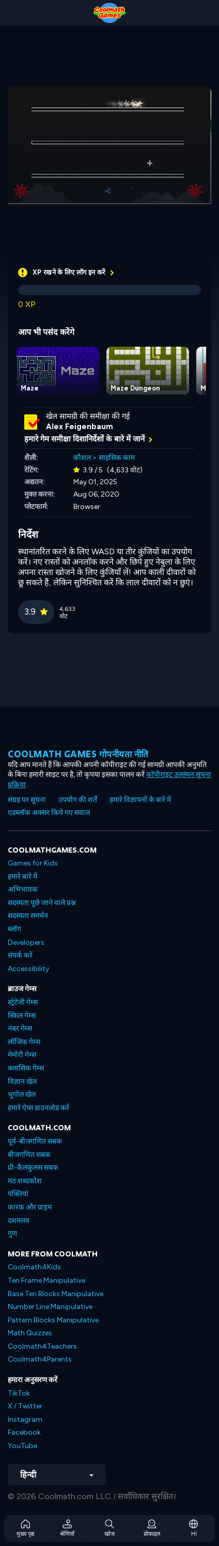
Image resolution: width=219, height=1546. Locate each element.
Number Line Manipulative (50, 1306)
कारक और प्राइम (30, 1207)
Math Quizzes (30, 1333)
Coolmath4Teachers (42, 1346)
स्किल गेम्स (22, 1015)
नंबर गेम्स (20, 1028)
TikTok (19, 1393)
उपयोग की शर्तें (77, 799)
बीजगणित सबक (29, 1154)
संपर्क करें (20, 955)
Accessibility (28, 968)
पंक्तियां (18, 1194)
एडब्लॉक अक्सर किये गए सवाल (49, 812)
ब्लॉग (14, 929)
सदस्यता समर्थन (28, 915)
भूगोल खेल (22, 1094)
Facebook (24, 1432)
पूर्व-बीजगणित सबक (35, 1141)
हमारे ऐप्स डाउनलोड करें (38, 1107)
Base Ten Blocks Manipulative (55, 1293)
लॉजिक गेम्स (24, 1042)
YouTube (22, 1445)
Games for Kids (33, 863)
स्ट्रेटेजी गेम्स (23, 1002)
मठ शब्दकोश (25, 1181)
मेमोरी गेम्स (22, 1054)
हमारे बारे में (22, 876)
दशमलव (18, 1220)
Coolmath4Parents (40, 1359)
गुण (12, 1233)
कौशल (82, 457)
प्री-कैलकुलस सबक (33, 1167)
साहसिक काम (117, 457)
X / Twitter (25, 1406)
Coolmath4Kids (34, 1267)
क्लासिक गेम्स (26, 1068)
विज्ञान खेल (22, 1081)
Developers (26, 942)
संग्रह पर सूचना (27, 799)
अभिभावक (23, 889)
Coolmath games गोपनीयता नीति (78, 754)
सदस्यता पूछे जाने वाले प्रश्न (42, 902)
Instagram (25, 1419)
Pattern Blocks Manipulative (53, 1320)
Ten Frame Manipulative (46, 1280)
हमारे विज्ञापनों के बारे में (140, 799)
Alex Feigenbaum (79, 426)
